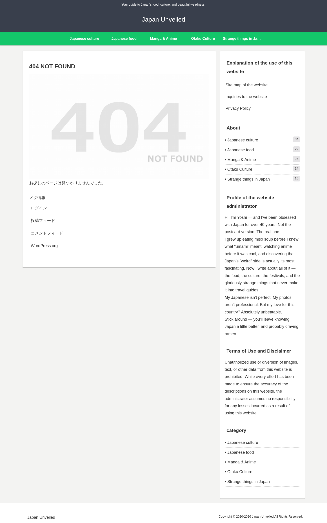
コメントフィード (47, 233)
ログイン (39, 208)
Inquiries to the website (246, 96)
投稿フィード (43, 220)
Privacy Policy (238, 108)
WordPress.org (44, 246)
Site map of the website (247, 85)
